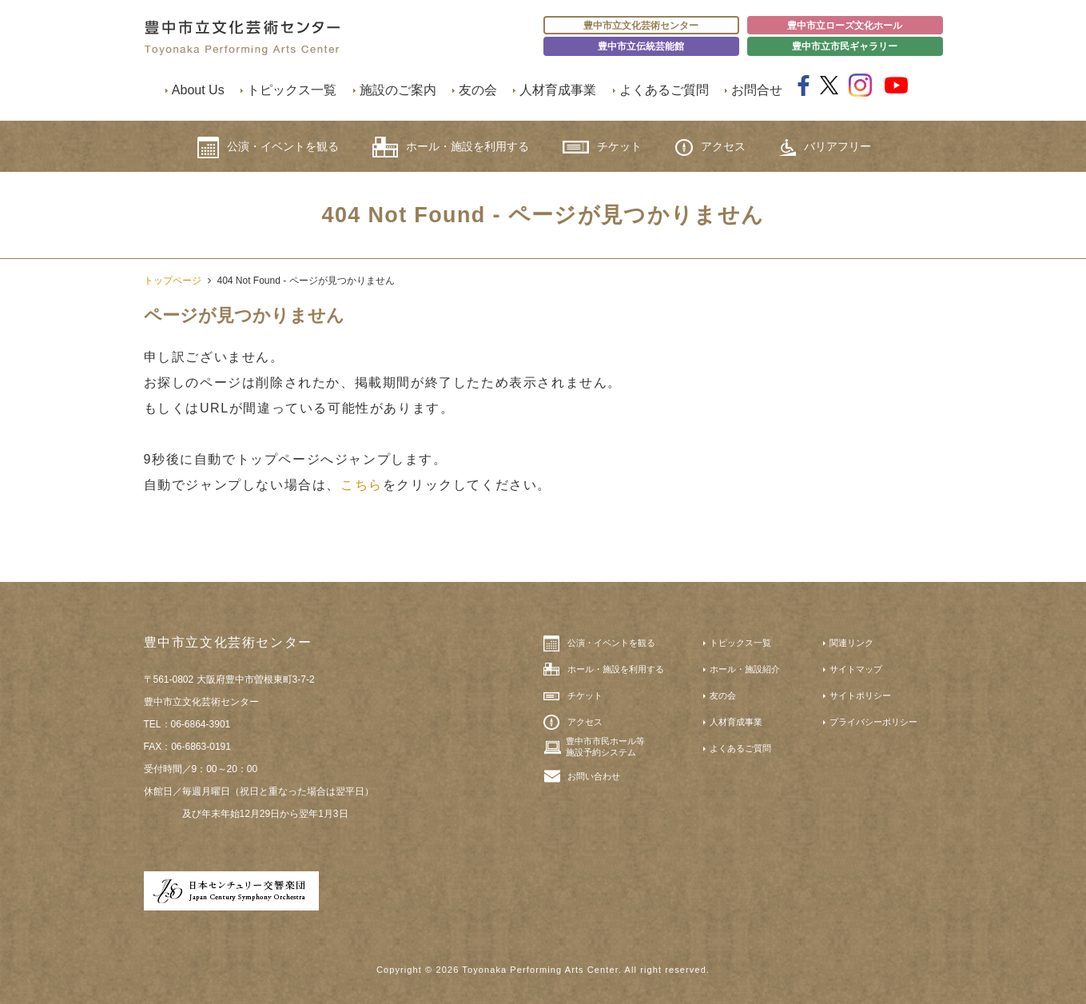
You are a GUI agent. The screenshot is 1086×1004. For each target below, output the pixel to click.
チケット (602, 146)
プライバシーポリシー (873, 722)
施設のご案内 (398, 90)
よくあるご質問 (664, 90)
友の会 (478, 90)
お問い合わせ (593, 776)
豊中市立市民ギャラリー (844, 46)
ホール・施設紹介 (745, 669)
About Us (198, 90)
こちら (361, 485)
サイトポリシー (860, 695)
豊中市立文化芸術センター (640, 25)
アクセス (710, 147)
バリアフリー (824, 147)
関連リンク (851, 642)
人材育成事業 (557, 90)
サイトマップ (855, 669)
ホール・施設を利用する (450, 147)
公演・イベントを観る (268, 147)
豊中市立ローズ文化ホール (844, 25)
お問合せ (756, 90)
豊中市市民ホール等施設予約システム (605, 746)
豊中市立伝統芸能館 (641, 46)
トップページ (172, 280)
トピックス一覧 (291, 90)
